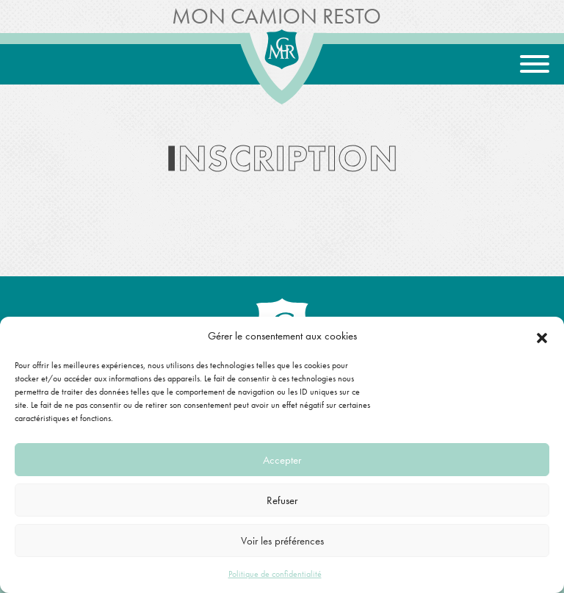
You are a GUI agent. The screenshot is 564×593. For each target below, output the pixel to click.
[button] (542, 335)
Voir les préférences (282, 540)
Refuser (282, 500)
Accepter (282, 460)
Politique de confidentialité (275, 574)
